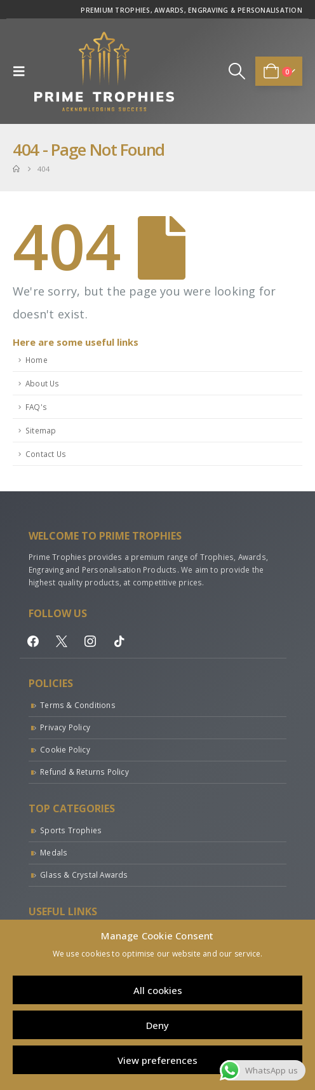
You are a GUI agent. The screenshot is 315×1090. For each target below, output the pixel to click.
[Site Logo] (104, 71)
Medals (53, 852)
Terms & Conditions (78, 705)
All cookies (157, 990)
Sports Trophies (71, 830)
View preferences (157, 1060)
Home (36, 360)
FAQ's (36, 407)
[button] (22, 71)
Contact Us (45, 454)
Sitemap (40, 430)
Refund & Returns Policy (84, 771)
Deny (157, 1025)
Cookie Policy (65, 749)
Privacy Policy (65, 727)
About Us (42, 383)
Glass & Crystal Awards (84, 874)
